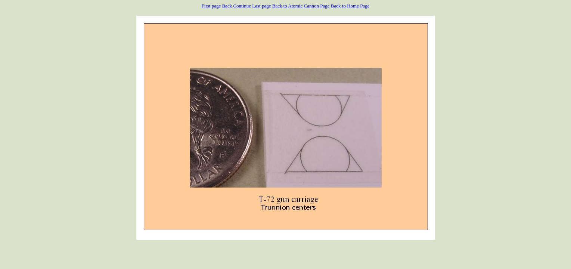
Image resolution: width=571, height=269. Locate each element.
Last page (261, 6)
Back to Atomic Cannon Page (301, 6)
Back (227, 6)
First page (211, 6)
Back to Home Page (350, 6)
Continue (242, 6)
